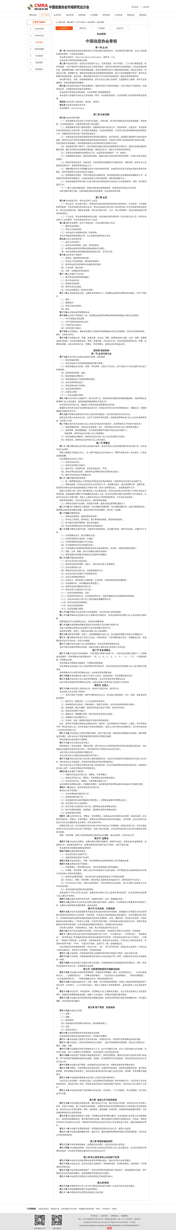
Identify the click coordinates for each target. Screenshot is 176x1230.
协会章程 (39, 42)
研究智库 (106, 15)
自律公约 (119, 28)
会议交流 (69, 15)
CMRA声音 (39, 29)
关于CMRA (45, 15)
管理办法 (82, 28)
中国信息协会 (43, 1209)
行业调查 (94, 15)
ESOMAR (106, 1209)
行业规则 (101, 28)
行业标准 (39, 56)
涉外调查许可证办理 (69, 1209)
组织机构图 (39, 49)
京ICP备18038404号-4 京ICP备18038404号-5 (122, 1225)
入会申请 (145, 7)
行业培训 (118, 15)
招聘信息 (130, 15)
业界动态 (82, 15)
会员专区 (57, 15)
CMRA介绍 (39, 35)
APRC (98, 1209)
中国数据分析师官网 (86, 1209)
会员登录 (135, 7)
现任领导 (39, 62)
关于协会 (94, 1216)
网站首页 (33, 15)
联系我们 (143, 15)
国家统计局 (55, 1209)
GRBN (114, 1209)
